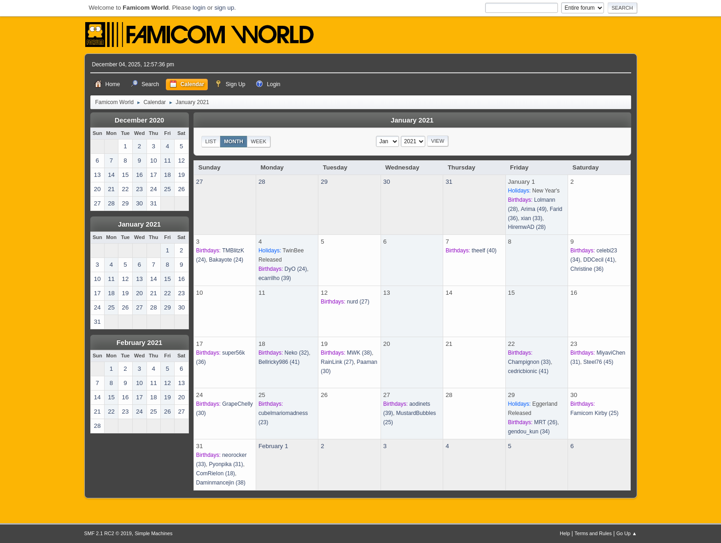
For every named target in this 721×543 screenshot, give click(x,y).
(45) (598, 362)
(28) (527, 227)
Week (258, 141)
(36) (587, 269)
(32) (297, 353)
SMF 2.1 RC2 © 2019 (108, 533)
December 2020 (139, 120)
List (210, 141)
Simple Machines (153, 533)
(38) (359, 353)
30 (386, 181)
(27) (358, 301)
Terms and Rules (593, 533)
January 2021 (139, 224)
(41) (599, 260)
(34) (529, 431)
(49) (534, 209)
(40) (484, 250)
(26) (545, 422)
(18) (215, 473)
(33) (532, 218)
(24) (226, 260)
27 (199, 181)
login (199, 7)
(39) (274, 278)
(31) (226, 464)
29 (324, 181)
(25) (594, 413)
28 (261, 181)
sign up (224, 7)
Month (233, 141)
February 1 (273, 446)
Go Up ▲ (626, 533)
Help (565, 533)
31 (448, 181)
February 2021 (139, 342)
